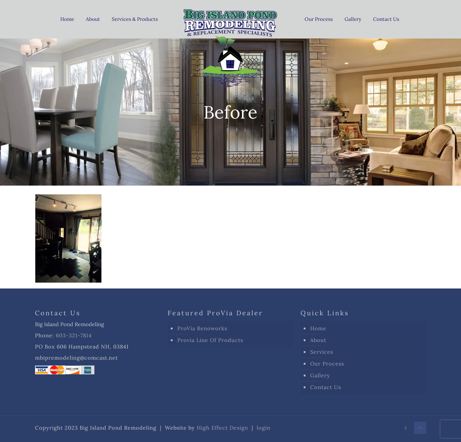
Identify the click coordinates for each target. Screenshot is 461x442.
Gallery (320, 375)
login (263, 427)
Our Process (327, 363)
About (318, 340)
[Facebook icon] (406, 428)
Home (318, 328)
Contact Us (325, 387)
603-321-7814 (74, 335)
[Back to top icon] (420, 428)
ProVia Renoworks (202, 328)
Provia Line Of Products (210, 340)
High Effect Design (222, 427)
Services (321, 351)
